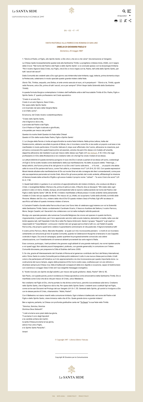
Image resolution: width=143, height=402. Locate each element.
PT (78, 30)
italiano (122, 16)
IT (74, 30)
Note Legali (61, 396)
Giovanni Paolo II (21, 16)
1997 (42, 16)
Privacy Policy (84, 396)
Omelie (36, 16)
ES (70, 30)
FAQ (53, 396)
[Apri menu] (129, 11)
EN (65, 30)
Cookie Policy (71, 396)
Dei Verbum (92, 153)
